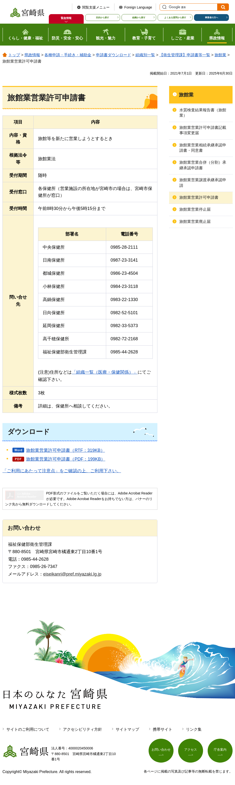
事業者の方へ (211, 17)
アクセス (190, 750)
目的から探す (102, 17)
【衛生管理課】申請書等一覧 (184, 55)
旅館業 (220, 55)
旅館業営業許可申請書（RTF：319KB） (65, 450)
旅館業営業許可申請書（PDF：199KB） (65, 459)
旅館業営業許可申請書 (198, 197)
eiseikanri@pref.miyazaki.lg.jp (72, 574)
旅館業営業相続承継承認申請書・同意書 (202, 147)
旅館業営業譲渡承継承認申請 (202, 182)
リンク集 (194, 729)
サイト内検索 (163, 7)
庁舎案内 (220, 750)
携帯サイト (162, 729)
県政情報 (32, 55)
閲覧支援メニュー (96, 7)
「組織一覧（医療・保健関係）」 (105, 372)
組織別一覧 (145, 55)
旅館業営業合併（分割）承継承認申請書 (202, 165)
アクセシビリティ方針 (82, 729)
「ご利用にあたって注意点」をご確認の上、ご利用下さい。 (61, 470)
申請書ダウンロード (113, 55)
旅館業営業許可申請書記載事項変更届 (202, 130)
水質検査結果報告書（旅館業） (202, 112)
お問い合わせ (161, 750)
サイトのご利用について (27, 729)
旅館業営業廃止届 (195, 221)
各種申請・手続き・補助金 (67, 55)
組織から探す (138, 17)
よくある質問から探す (175, 17)
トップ (14, 55)
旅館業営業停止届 (195, 209)
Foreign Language (138, 7)
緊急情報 (66, 18)
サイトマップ (127, 729)
